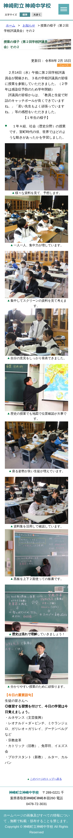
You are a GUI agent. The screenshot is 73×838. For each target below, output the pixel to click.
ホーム (10, 25)
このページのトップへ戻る (46, 779)
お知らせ (29, 25)
